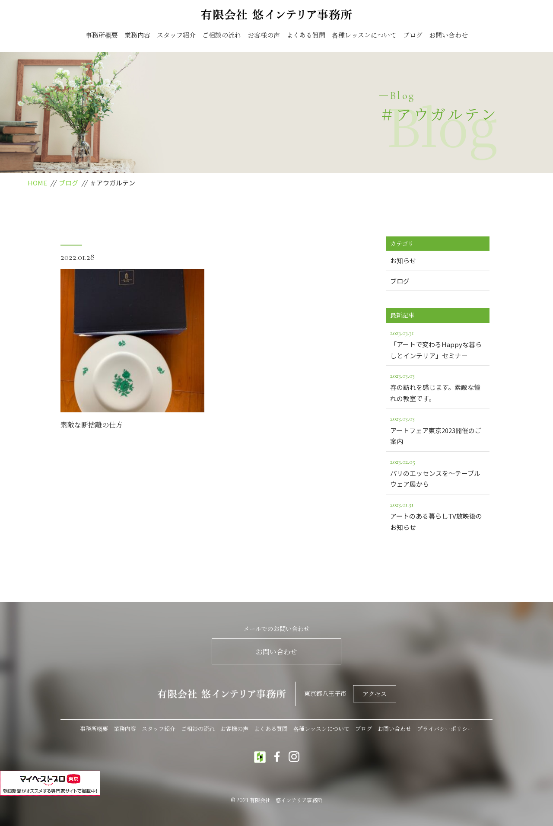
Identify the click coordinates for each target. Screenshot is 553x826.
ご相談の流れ (221, 34)
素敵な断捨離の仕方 (91, 425)
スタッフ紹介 (176, 34)
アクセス (374, 693)
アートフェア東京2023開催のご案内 (437, 429)
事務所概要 (102, 34)
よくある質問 (305, 34)
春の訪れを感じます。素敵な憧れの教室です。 (437, 386)
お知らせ (403, 260)
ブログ (413, 34)
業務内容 (137, 34)
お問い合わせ (448, 34)
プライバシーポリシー (445, 728)
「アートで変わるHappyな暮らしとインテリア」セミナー (437, 343)
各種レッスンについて (364, 34)
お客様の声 (264, 34)
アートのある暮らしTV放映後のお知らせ (437, 515)
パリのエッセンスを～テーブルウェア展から (437, 472)
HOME (37, 182)
